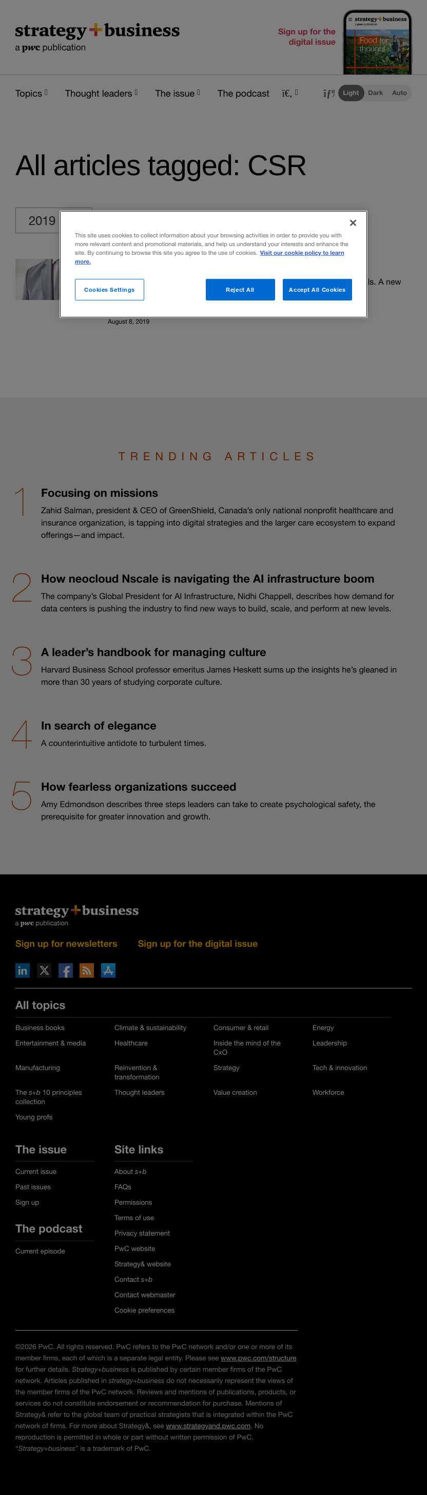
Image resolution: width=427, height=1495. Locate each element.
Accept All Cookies (317, 289)
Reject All (240, 289)
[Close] (353, 222)
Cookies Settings (109, 289)
